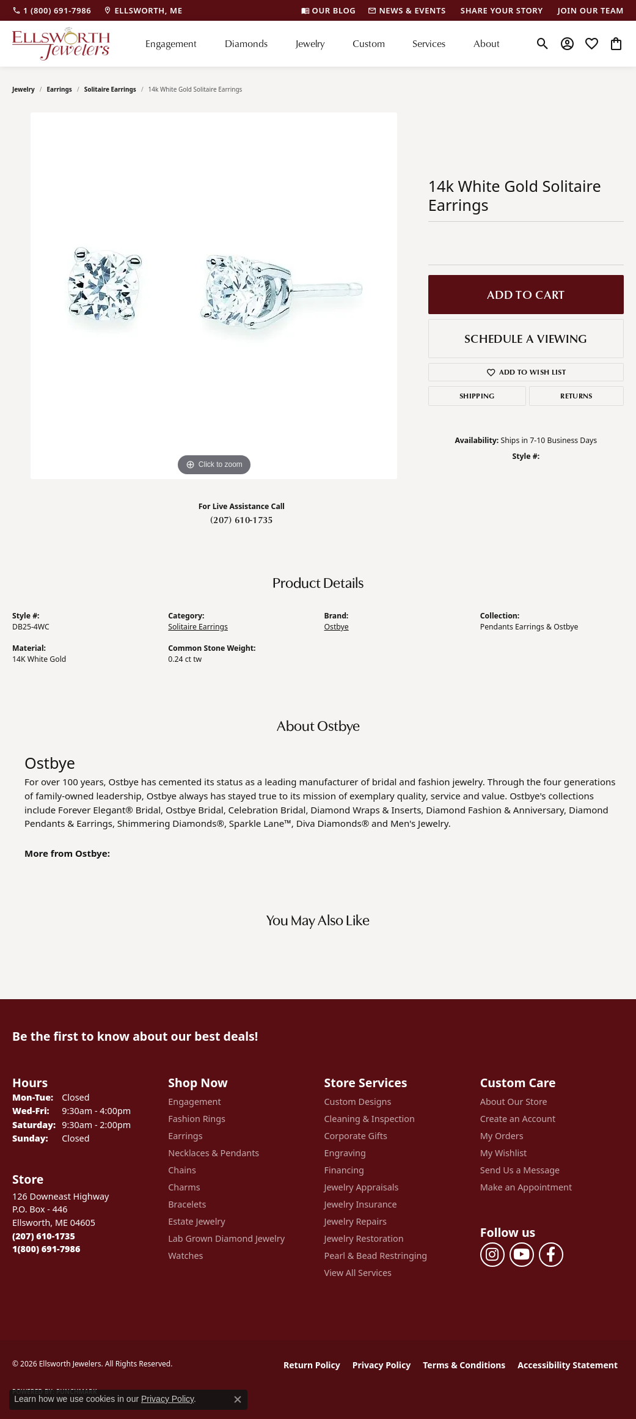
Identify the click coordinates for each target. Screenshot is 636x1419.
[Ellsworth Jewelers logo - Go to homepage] (61, 44)
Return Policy (311, 1365)
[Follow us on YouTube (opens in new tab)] (522, 1254)
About (486, 43)
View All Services (358, 1272)
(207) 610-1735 (241, 519)
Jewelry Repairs (355, 1221)
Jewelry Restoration (364, 1238)
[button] (542, 43)
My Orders (502, 1136)
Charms (184, 1187)
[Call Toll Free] (46, 1249)
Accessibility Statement (567, 1365)
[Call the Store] (43, 1236)
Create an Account (517, 1118)
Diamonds (246, 43)
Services (428, 43)
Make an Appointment (526, 1187)
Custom (369, 43)
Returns (576, 396)
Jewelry (309, 43)
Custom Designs (358, 1101)
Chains (182, 1170)
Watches (185, 1255)
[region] (214, 295)
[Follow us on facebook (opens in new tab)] (551, 1254)
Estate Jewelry (196, 1221)
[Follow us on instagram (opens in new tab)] (492, 1254)
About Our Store (513, 1101)
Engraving (345, 1153)
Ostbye (336, 627)
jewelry (23, 89)
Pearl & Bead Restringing (376, 1255)
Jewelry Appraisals (361, 1187)
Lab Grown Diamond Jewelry (226, 1238)
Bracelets (187, 1204)
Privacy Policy (382, 1365)
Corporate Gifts (355, 1136)
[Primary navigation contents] (322, 44)
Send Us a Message (520, 1170)
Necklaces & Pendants (213, 1153)
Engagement (171, 43)
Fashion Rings (196, 1118)
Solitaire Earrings (110, 89)
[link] (51, 10)
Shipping (477, 396)
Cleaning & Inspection (369, 1118)
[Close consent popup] (237, 1399)
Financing (344, 1170)
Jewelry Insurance (360, 1204)
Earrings (59, 89)
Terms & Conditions (464, 1365)
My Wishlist (503, 1153)
